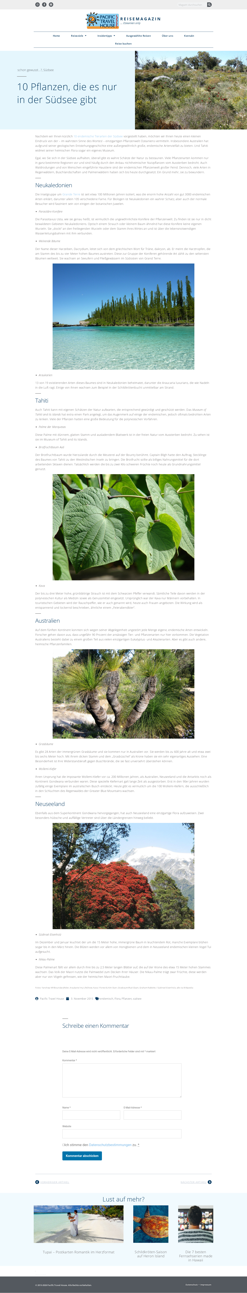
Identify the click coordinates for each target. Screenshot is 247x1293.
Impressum (205, 1284)
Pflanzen (127, 998)
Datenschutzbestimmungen (110, 1145)
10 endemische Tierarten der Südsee (98, 136)
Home (56, 35)
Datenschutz (192, 1284)
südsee (137, 998)
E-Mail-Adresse (133, 1107)
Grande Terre (71, 194)
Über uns (167, 35)
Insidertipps (106, 35)
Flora (118, 998)
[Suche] (209, 4)
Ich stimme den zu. (101, 1145)
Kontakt (189, 35)
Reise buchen (123, 43)
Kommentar (69, 1060)
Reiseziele (78, 35)
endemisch (106, 998)
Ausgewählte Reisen (138, 35)
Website (66, 1126)
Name (66, 1107)
